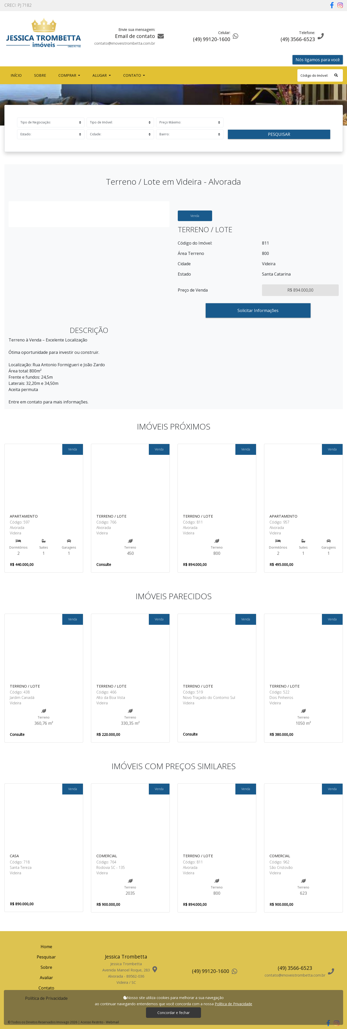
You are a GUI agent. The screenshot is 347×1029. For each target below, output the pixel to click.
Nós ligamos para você (318, 60)
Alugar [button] (100, 75)
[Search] (320, 75)
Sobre (41, 75)
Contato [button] (132, 75)
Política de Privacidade (233, 1003)
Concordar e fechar (173, 1012)
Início (17, 75)
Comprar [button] (67, 75)
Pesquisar (279, 134)
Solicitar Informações (258, 310)
